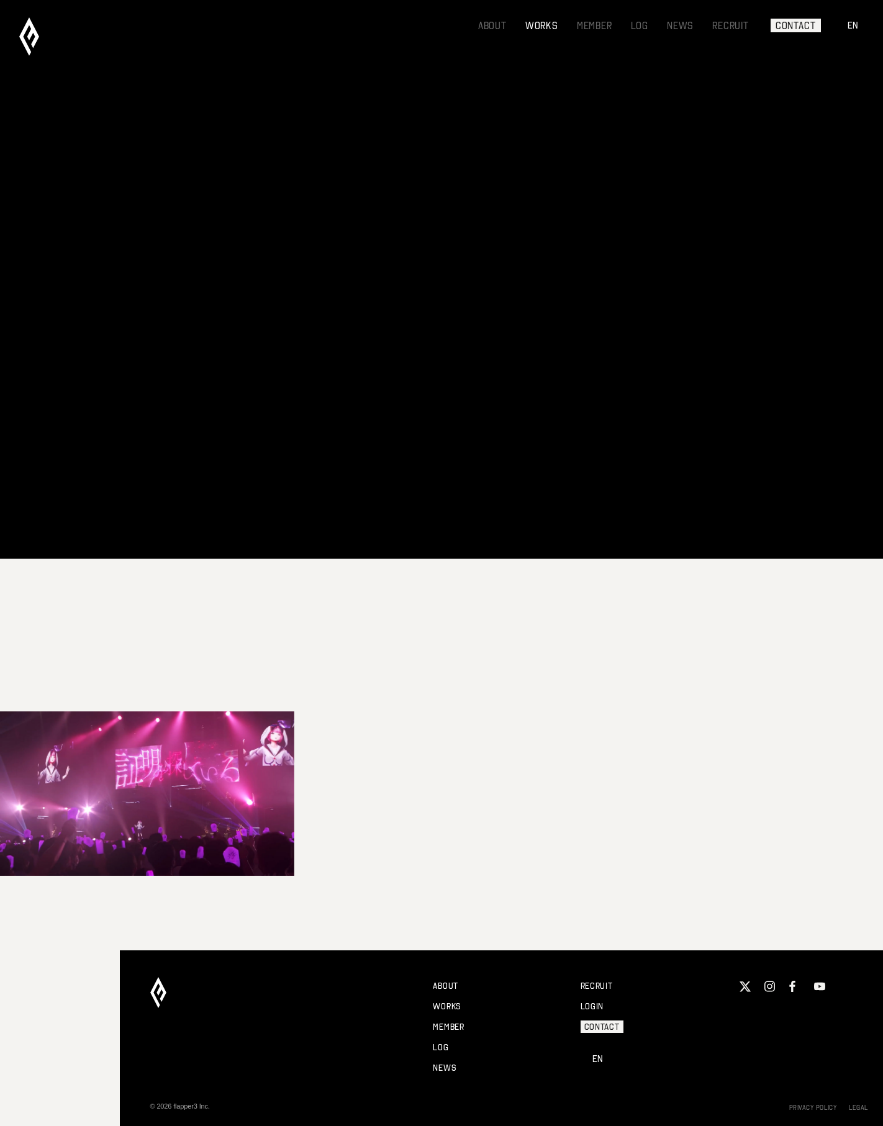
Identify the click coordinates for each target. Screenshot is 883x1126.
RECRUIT (730, 25)
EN (853, 25)
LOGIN (592, 1006)
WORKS (541, 25)
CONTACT (796, 25)
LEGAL (858, 1107)
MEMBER (594, 25)
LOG (639, 25)
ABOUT (492, 25)
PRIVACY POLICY (813, 1107)
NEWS (680, 25)
